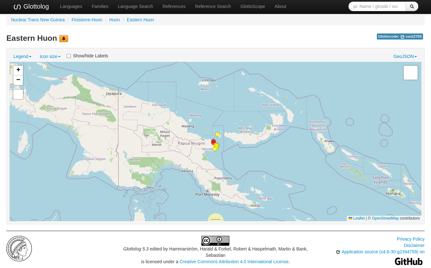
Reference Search (213, 6)
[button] (217, 134)
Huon (114, 19)
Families (100, 6)
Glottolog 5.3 (135, 248)
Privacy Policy (411, 239)
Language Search (135, 6)
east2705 (411, 36)
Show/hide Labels (87, 55)
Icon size (50, 56)
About (280, 6)
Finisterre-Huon (87, 19)
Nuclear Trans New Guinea (38, 19)
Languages (71, 6)
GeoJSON (405, 56)
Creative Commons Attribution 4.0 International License (234, 261)
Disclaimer (414, 245)
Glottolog (31, 7)
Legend (22, 56)
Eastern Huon (140, 19)
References (174, 6)
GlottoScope (253, 6)
